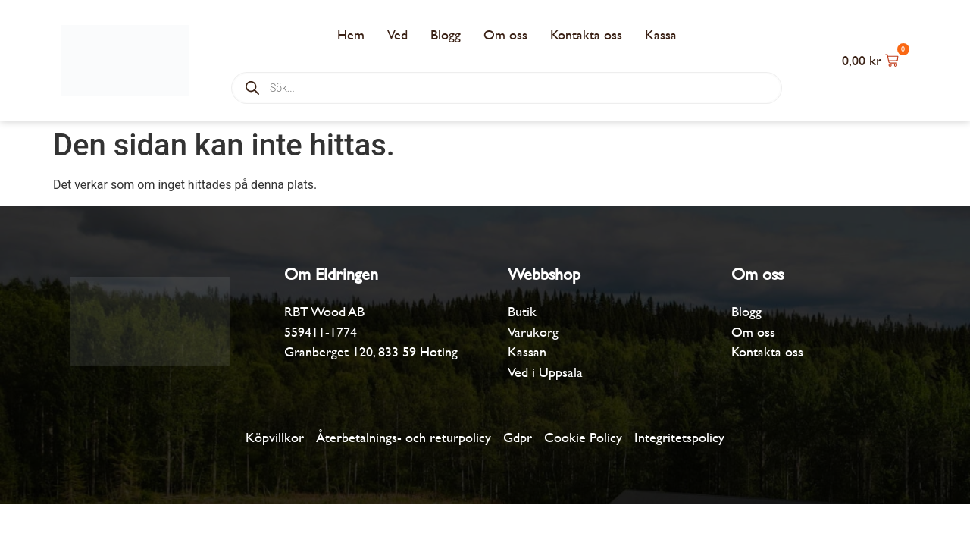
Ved (397, 34)
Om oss (505, 34)
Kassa (661, 34)
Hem (351, 34)
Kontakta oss (586, 34)
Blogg (445, 34)
